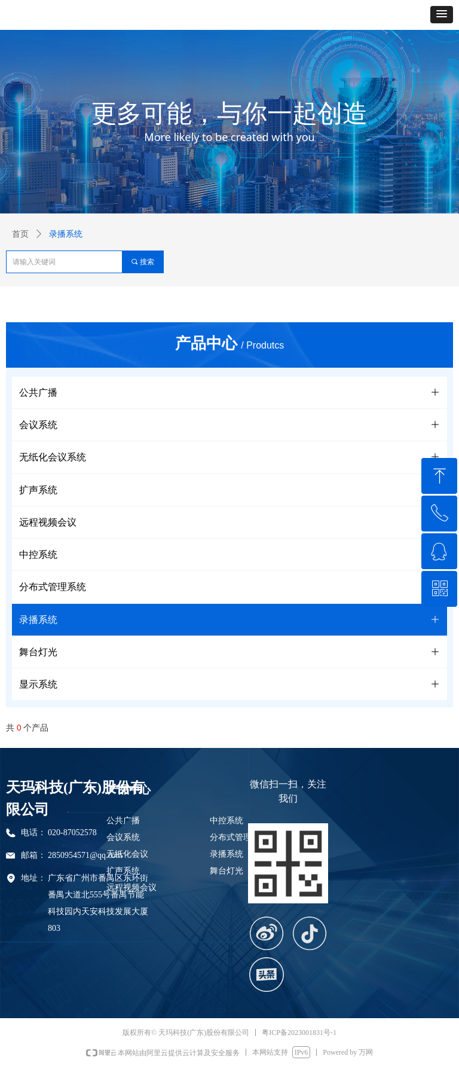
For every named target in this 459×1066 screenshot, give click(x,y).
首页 (20, 234)
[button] (441, 14)
